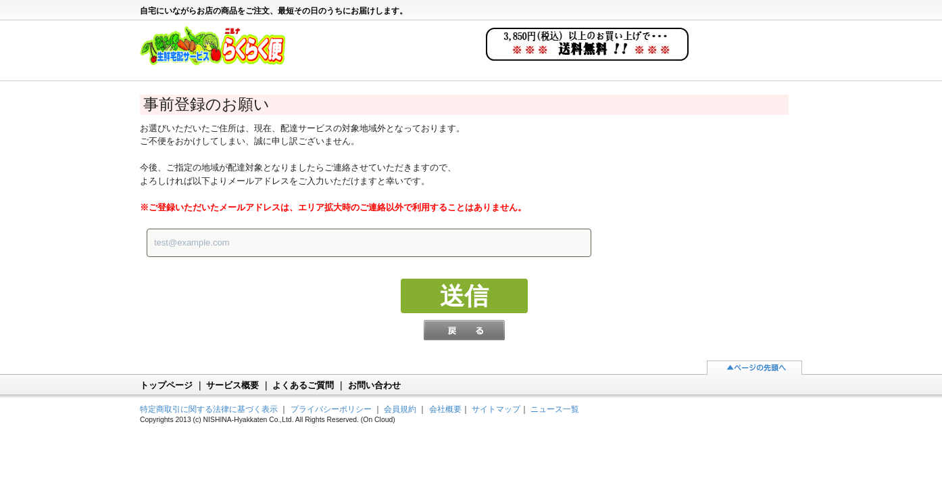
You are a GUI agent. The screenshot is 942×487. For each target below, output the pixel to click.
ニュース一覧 (554, 408)
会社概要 (445, 408)
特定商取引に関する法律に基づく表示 (209, 408)
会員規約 (400, 408)
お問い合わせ (374, 385)
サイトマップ (496, 408)
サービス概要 (232, 385)
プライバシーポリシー (331, 408)
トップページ (166, 385)
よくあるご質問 (303, 385)
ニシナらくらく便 (219, 51)
